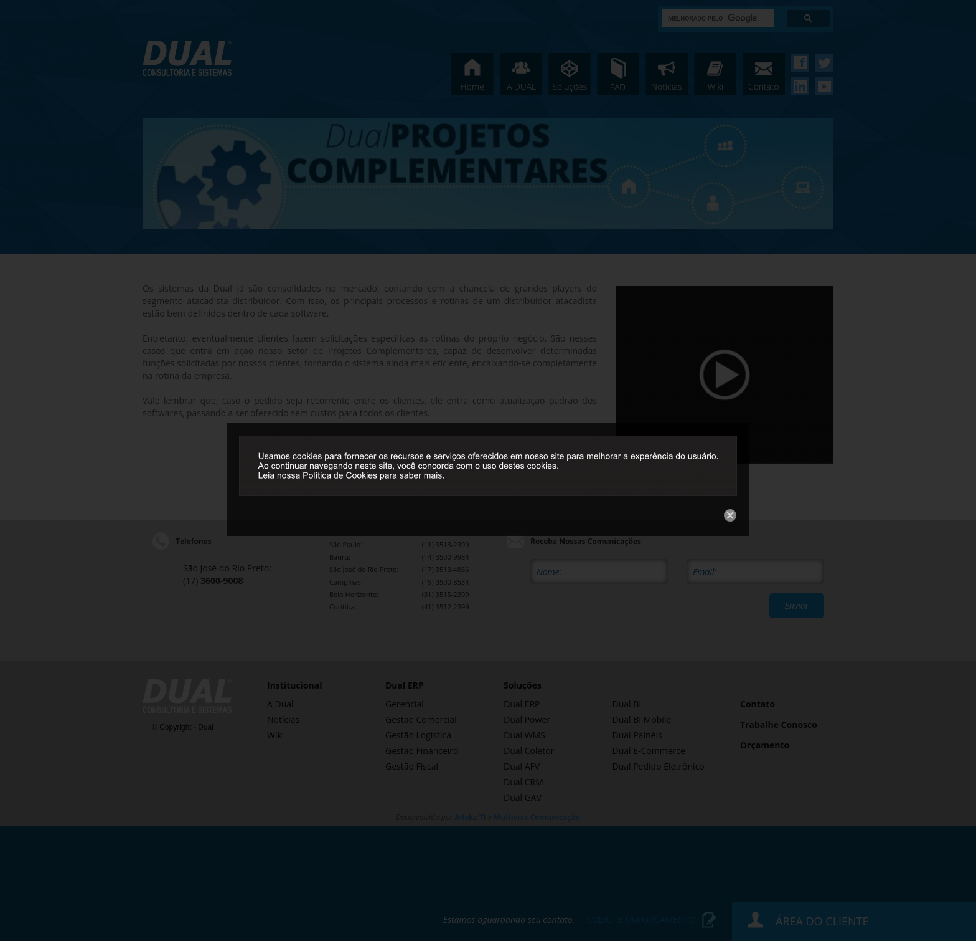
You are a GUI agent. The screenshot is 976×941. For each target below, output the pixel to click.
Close (713, 269)
